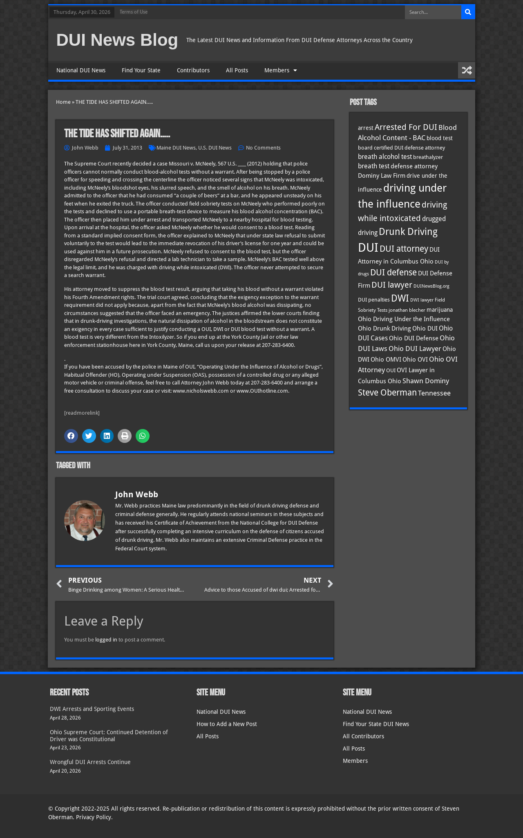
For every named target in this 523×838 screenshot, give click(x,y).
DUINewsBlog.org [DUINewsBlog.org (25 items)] (431, 286)
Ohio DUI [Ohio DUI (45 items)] (425, 328)
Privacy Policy (93, 817)
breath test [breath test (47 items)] (373, 166)
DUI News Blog (117, 39)
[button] (71, 436)
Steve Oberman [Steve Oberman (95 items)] (387, 392)
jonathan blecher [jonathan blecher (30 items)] (407, 310)
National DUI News (80, 70)
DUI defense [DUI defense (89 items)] (393, 272)
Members (280, 70)
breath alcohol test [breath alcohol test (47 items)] (385, 157)
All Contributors (363, 736)
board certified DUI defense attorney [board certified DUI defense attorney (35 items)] (401, 147)
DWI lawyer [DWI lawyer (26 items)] (422, 300)
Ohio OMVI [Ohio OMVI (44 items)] (386, 359)
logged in (106, 640)
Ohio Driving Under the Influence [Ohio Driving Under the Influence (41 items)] (404, 318)
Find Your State (141, 70)
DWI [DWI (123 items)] (400, 298)
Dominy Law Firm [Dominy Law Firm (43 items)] (381, 175)
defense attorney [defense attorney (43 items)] (414, 166)
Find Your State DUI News (376, 724)
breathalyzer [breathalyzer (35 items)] (428, 157)
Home (63, 102)
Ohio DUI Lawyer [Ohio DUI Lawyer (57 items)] (415, 348)
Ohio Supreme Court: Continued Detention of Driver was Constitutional (109, 735)
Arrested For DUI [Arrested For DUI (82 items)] (406, 127)
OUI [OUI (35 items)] (391, 370)
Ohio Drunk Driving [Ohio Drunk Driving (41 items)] (384, 328)
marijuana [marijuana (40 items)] (440, 309)
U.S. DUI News (215, 148)
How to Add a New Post (227, 724)
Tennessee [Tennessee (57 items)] (434, 393)
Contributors (193, 70)
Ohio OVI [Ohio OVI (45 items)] (415, 359)
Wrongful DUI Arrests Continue (90, 762)
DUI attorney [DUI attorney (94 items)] (404, 249)
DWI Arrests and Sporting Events (92, 709)
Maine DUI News (176, 148)
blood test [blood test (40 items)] (440, 138)
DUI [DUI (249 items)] (368, 248)
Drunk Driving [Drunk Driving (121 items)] (408, 231)
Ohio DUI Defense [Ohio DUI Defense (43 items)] (413, 338)
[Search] (468, 12)
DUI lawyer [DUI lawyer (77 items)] (391, 285)
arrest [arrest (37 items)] (365, 128)
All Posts (237, 70)
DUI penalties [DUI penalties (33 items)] (374, 300)
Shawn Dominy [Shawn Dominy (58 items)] (425, 381)
